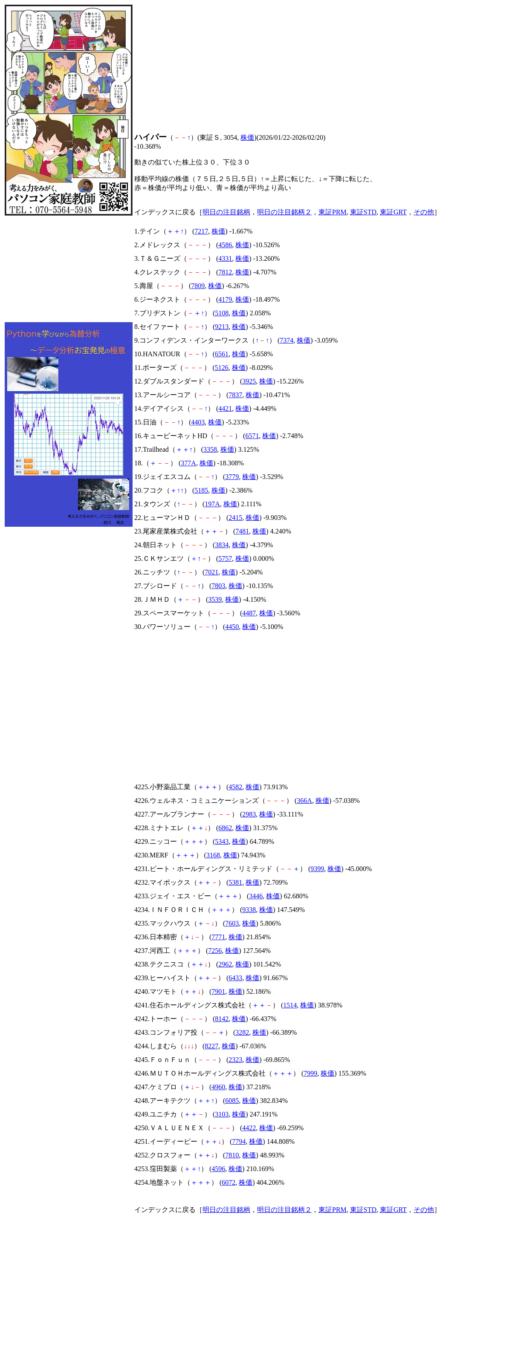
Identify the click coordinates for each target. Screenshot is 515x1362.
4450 (232, 626)
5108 (222, 313)
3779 (232, 476)
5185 (201, 490)
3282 (242, 1032)
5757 (225, 558)
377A (188, 463)
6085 (232, 1100)
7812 (225, 272)
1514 (290, 1005)
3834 (222, 544)
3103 (222, 1114)
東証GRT (393, 212)
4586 (225, 244)
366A (304, 800)
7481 (242, 531)
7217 (201, 231)
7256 (215, 950)
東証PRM (332, 212)
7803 (218, 585)
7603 (232, 923)
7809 (198, 285)
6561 (222, 354)
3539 (215, 599)
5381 (235, 882)
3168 (213, 855)
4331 (225, 258)
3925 (249, 381)
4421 (225, 408)
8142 (222, 1018)
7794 (239, 1141)
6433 (235, 977)
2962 (225, 964)
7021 (211, 572)
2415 (235, 517)
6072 (228, 1182)
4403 (198, 422)
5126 (222, 367)
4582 (235, 787)
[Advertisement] (69, 269)
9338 (249, 909)
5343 (222, 841)
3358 (210, 449)
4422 (249, 1127)
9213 (222, 326)
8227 (211, 1046)
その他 (424, 212)
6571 (252, 435)
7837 (235, 394)
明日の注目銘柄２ (284, 212)
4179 (225, 299)
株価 (247, 137)
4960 (218, 1087)
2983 (249, 814)
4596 (218, 1168)
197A (212, 504)
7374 (286, 340)
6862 (225, 827)
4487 (249, 613)
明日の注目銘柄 (226, 212)
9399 (317, 868)
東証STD (363, 212)
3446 (256, 896)
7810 (232, 1155)
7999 (310, 1073)
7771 (218, 937)
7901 (218, 991)
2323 (235, 1059)
